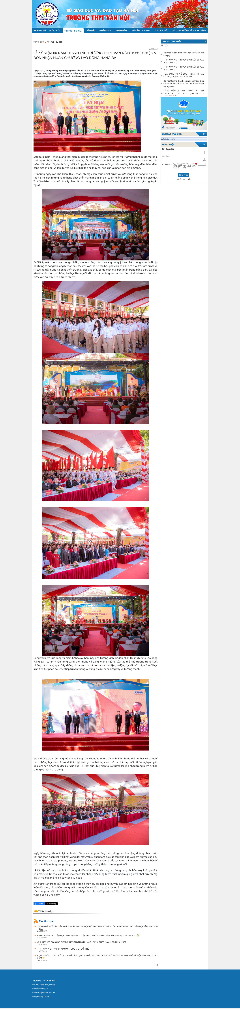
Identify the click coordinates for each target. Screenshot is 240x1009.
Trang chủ (39, 42)
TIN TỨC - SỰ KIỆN (54, 42)
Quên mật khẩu (184, 179)
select (205, 139)
